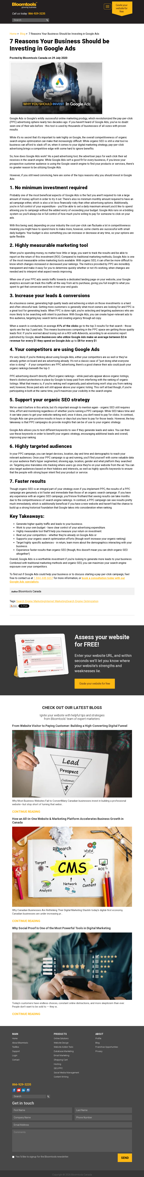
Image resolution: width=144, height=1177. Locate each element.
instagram (28, 1090)
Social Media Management (66, 1072)
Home (13, 33)
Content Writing (61, 1077)
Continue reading (26, 811)
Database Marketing (64, 1051)
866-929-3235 (36, 13)
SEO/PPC (58, 1068)
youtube (19, 1090)
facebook (14, 1090)
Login (14, 1055)
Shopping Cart (61, 1059)
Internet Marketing (55, 601)
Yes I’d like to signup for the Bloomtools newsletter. (40, 1156)
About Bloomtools (20, 1043)
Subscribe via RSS (14, 606)
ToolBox (15, 1047)
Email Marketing (61, 1055)
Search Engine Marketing (30, 601)
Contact (15, 1059)
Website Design (61, 1043)
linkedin (23, 1090)
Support (16, 1051)
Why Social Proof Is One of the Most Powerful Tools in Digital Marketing (61, 928)
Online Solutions (61, 1038)
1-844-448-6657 (43, 578)
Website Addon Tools (63, 1047)
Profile (98, 1038)
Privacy (98, 1051)
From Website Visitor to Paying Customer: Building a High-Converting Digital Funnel (69, 726)
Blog (22, 33)
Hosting (57, 1064)
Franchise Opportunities (106, 1047)
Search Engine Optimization (82, 601)
